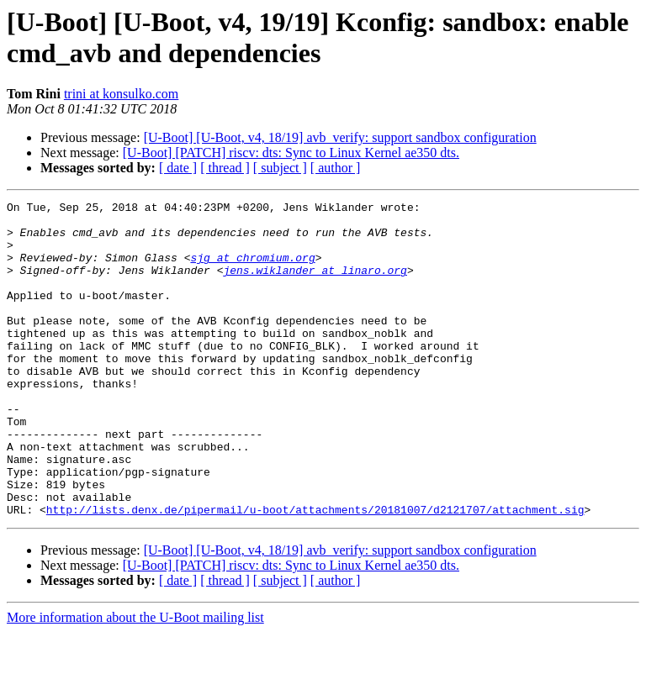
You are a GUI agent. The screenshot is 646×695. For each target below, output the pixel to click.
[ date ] (178, 168)
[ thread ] (225, 168)
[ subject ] (280, 168)
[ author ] (335, 168)
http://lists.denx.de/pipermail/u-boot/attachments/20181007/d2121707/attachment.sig (315, 572)
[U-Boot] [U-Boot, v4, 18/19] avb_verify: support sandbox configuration (340, 137)
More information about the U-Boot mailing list (135, 680)
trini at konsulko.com (121, 94)
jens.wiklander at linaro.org (314, 284)
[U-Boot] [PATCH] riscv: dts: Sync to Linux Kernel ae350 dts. (291, 152)
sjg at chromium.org (252, 269)
